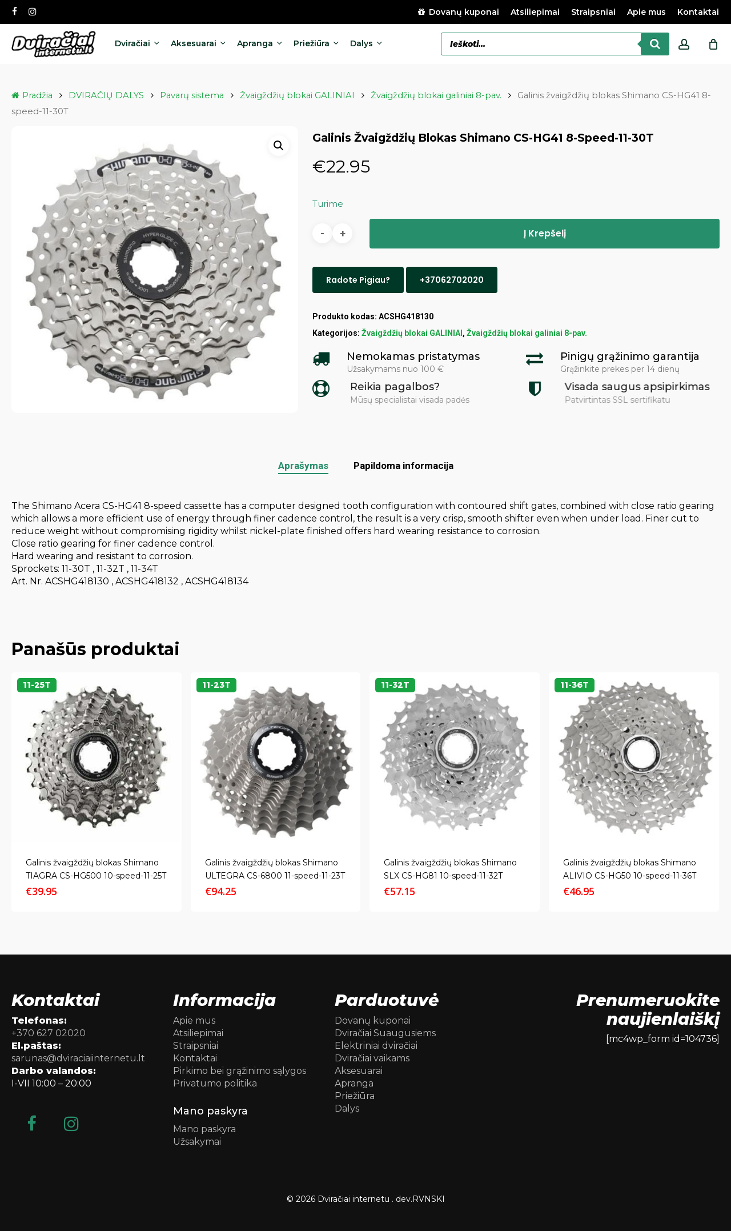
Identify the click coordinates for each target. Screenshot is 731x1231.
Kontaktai (195, 1058)
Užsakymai (197, 1141)
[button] (278, 145)
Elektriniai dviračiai (376, 1045)
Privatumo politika (215, 1083)
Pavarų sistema (192, 95)
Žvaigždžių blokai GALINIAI (297, 95)
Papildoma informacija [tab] (403, 465)
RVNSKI (428, 1199)
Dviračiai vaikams (372, 1058)
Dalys (347, 1108)
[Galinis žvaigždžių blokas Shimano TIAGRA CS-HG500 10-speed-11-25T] (96, 757)
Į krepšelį (545, 233)
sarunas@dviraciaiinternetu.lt (78, 1058)
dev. (404, 1199)
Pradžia (37, 95)
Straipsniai (195, 1045)
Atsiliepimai (198, 1033)
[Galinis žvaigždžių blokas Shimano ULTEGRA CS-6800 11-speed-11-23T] (276, 757)
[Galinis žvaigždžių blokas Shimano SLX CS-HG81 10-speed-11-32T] (454, 757)
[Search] (655, 44)
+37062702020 (452, 280)
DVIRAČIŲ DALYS (106, 95)
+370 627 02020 (48, 1033)
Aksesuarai (359, 1070)
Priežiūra (355, 1095)
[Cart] (713, 44)
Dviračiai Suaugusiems (385, 1033)
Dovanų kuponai (373, 1020)
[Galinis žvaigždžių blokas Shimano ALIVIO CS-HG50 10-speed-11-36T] (634, 757)
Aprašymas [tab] (303, 465)
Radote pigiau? (358, 280)
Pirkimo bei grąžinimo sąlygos (239, 1070)
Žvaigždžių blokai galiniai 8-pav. (436, 95)
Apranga (354, 1083)
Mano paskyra (204, 1129)
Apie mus (194, 1020)
